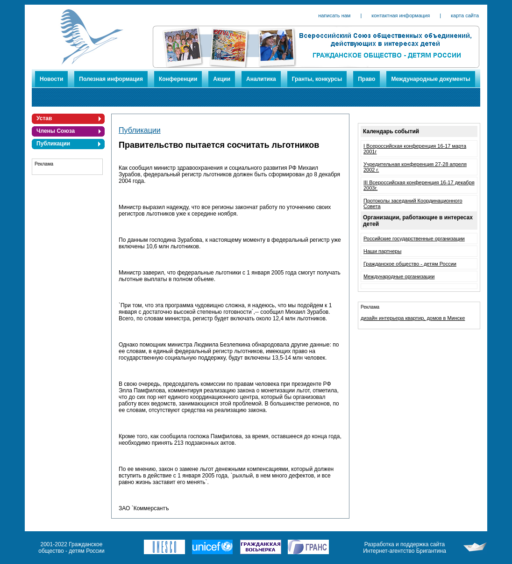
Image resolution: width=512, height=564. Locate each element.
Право (366, 79)
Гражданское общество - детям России (409, 264)
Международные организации (398, 276)
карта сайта (465, 15)
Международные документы (430, 79)
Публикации (53, 143)
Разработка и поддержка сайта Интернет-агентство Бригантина (404, 547)
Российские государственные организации (414, 238)
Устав (44, 118)
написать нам (334, 15)
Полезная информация (111, 79)
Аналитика (261, 79)
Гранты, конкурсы (317, 79)
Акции (221, 79)
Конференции (178, 79)
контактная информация (400, 15)
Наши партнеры (382, 251)
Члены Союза (55, 131)
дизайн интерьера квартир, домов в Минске (413, 318)
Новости (51, 79)
